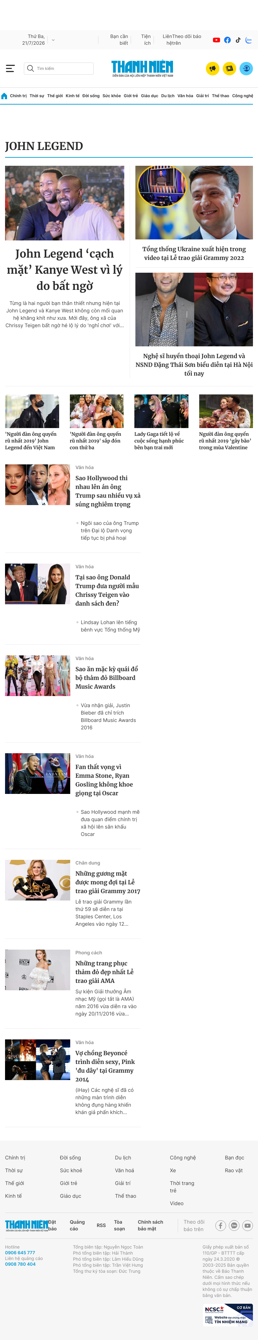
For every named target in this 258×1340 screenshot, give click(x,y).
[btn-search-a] (31, 68)
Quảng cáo (77, 1225)
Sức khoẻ (71, 1170)
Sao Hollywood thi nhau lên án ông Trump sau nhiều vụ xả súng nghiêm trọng (107, 491)
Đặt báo (52, 1225)
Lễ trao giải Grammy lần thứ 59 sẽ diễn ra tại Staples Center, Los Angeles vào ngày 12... (103, 912)
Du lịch (168, 95)
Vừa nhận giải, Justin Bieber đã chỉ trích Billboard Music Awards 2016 (108, 716)
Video (177, 1203)
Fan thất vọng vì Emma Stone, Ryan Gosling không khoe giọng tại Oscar (104, 780)
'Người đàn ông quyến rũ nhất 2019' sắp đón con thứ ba (95, 441)
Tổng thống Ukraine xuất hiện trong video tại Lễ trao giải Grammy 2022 (194, 253)
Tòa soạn (119, 1225)
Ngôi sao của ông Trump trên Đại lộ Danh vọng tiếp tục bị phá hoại (110, 530)
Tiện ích (146, 40)
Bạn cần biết (119, 40)
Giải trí (202, 95)
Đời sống (91, 95)
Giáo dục (150, 95)
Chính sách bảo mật (150, 1225)
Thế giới (55, 95)
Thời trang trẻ (182, 1187)
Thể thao (220, 95)
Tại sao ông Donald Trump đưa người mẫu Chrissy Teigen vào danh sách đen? (107, 590)
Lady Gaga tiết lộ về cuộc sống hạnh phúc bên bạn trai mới (159, 441)
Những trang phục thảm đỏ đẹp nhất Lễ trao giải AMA (104, 972)
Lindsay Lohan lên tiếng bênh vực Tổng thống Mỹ (110, 626)
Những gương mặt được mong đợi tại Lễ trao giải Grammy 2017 (107, 882)
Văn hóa (185, 95)
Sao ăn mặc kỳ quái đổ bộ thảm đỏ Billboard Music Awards (106, 677)
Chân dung (87, 863)
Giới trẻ (131, 95)
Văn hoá (124, 1170)
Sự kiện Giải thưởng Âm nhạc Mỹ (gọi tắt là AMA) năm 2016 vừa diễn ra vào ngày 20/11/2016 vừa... (105, 1002)
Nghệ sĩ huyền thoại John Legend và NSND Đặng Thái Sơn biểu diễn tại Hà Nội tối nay (194, 364)
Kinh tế (73, 95)
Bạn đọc (234, 1157)
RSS (101, 1225)
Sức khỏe (111, 95)
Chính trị (18, 95)
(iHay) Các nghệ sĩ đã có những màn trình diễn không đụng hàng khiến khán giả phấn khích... (104, 1101)
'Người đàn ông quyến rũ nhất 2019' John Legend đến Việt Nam (30, 441)
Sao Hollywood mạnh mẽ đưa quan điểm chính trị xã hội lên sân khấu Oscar (110, 823)
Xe (173, 1170)
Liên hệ (167, 40)
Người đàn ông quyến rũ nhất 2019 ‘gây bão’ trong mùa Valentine (225, 441)
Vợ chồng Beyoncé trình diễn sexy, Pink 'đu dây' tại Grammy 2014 (105, 1066)
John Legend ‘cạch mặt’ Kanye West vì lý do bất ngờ (64, 270)
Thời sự (37, 95)
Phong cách (88, 953)
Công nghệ (242, 95)
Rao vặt (234, 1170)
